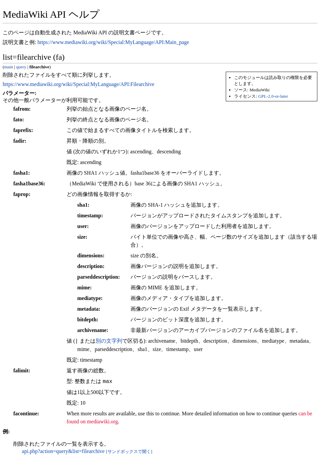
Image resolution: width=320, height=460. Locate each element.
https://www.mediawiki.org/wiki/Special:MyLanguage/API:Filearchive (78, 84)
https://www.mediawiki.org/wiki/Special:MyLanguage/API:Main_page (113, 42)
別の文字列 (109, 341)
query (21, 66)
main (8, 66)
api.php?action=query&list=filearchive (63, 451)
